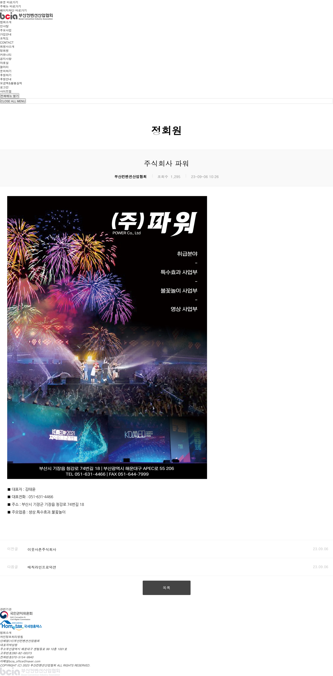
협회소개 (5, 22)
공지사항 (5, 59)
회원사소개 (7, 46)
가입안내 (5, 34)
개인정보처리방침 (11, 637)
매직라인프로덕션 (42, 567)
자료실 (4, 63)
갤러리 (4, 67)
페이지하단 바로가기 (13, 10)
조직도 (4, 38)
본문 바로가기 (9, 2)
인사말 (4, 26)
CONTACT (7, 42)
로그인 (4, 87)
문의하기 (5, 71)
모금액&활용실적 (11, 83)
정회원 (4, 50)
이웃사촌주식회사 (42, 549)
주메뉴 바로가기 (10, 6)
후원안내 (5, 79)
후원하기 (5, 75)
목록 (166, 587)
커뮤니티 (5, 54)
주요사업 (5, 30)
